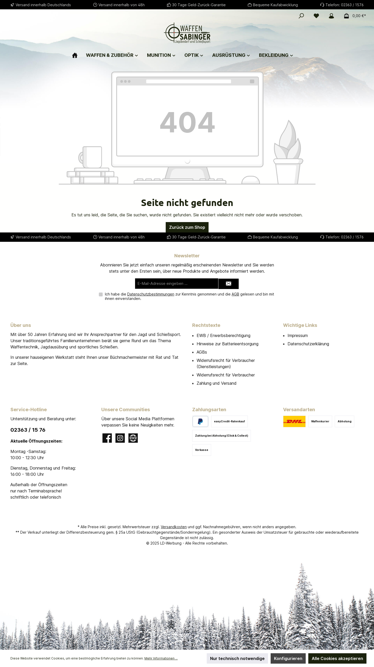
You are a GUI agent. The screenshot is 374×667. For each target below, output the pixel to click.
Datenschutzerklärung (308, 343)
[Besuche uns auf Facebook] (107, 438)
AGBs (202, 352)
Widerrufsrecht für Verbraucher (226, 374)
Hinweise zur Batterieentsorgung (227, 343)
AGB (235, 294)
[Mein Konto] (331, 16)
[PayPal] (200, 421)
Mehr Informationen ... (161, 658)
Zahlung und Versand (217, 383)
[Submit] (228, 284)
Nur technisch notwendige (237, 658)
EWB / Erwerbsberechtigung (223, 335)
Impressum (298, 335)
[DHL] (294, 421)
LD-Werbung (171, 543)
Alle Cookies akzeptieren (337, 658)
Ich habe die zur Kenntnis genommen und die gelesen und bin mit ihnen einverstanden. (189, 296)
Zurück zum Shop (187, 227)
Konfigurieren (288, 658)
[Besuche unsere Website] (133, 438)
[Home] (79, 53)
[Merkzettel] (316, 16)
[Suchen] (301, 16)
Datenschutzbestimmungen (150, 294)
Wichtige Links (300, 325)
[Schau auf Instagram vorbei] (120, 438)
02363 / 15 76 (27, 430)
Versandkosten (174, 527)
